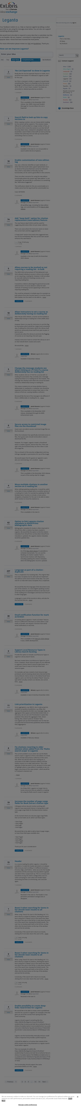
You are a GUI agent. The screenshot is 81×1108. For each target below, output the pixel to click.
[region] (40, 1100)
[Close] (77, 1096)
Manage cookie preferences (27, 1105)
